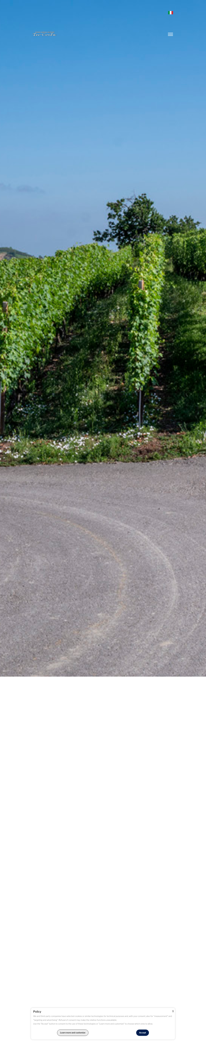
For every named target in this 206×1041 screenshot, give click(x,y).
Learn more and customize (72, 1032)
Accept (142, 1032)
